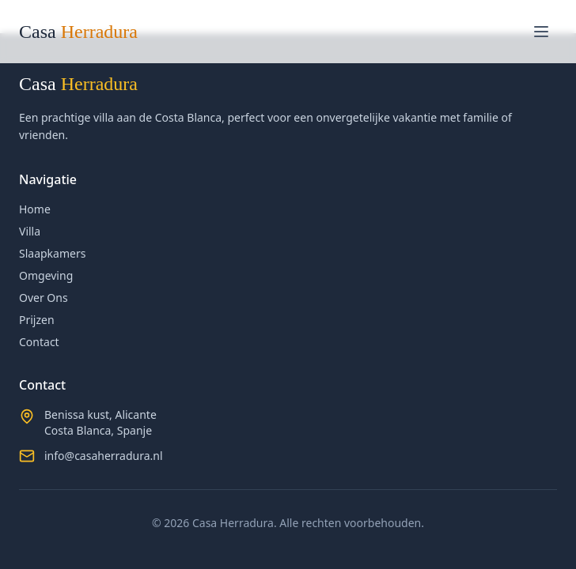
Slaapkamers (52, 253)
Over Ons (43, 297)
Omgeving (46, 275)
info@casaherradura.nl (103, 455)
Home (35, 209)
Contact (39, 341)
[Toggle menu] (541, 31)
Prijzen (37, 319)
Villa (29, 231)
